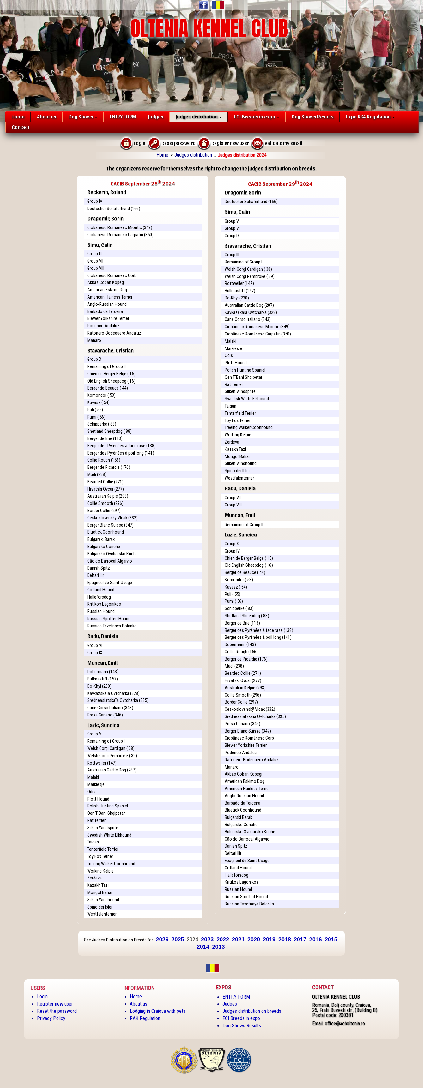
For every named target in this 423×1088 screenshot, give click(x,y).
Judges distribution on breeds (251, 1011)
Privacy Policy (51, 1018)
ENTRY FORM (123, 116)
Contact (20, 127)
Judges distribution (199, 116)
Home (18, 116)
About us (46, 116)
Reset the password (57, 1011)
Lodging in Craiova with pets (157, 1011)
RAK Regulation (145, 1018)
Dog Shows (83, 116)
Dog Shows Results (313, 116)
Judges (155, 116)
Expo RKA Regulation (370, 116)
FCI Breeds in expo (256, 116)
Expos (223, 987)
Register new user (55, 1004)
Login (42, 997)
